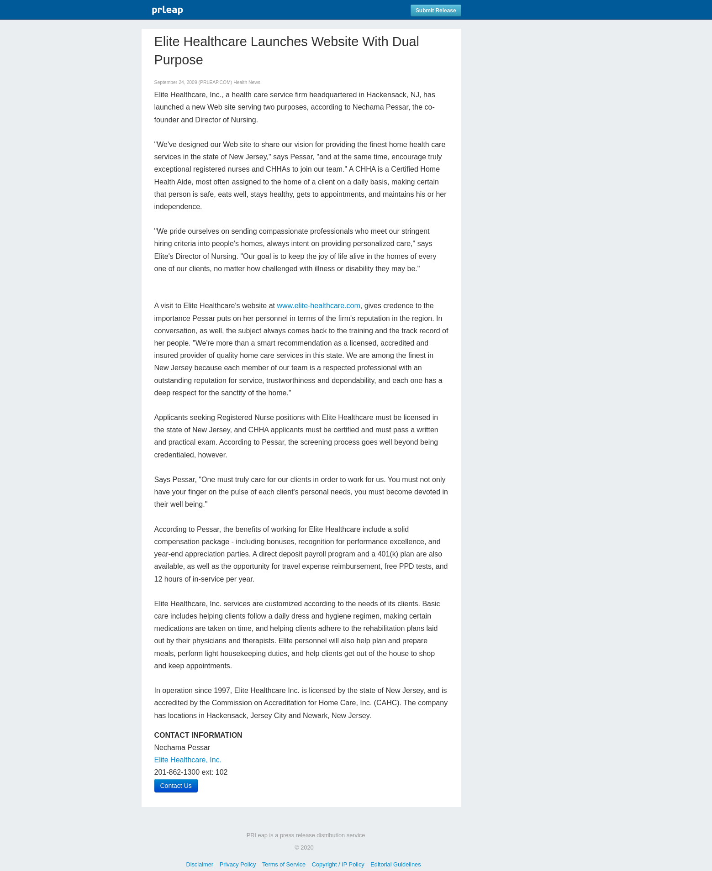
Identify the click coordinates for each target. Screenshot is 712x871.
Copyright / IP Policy (338, 864)
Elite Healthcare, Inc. (188, 760)
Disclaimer (199, 864)
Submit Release (436, 10)
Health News (246, 82)
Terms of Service (284, 864)
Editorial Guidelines (395, 864)
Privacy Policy (238, 864)
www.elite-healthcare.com (318, 306)
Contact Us (176, 785)
